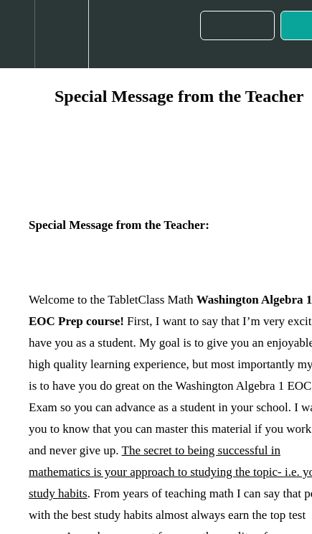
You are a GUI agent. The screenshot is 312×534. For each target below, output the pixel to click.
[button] (17, 34)
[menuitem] (61, 34)
